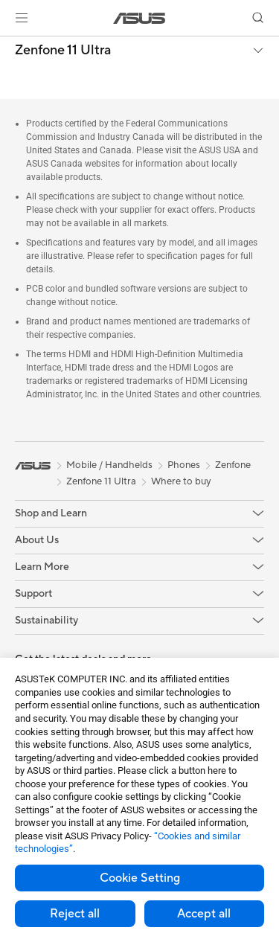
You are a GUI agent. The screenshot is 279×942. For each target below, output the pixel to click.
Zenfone (233, 465)
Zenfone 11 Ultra (63, 50)
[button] (21, 18)
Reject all (75, 913)
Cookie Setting (140, 878)
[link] (139, 18)
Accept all (204, 913)
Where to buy (181, 481)
